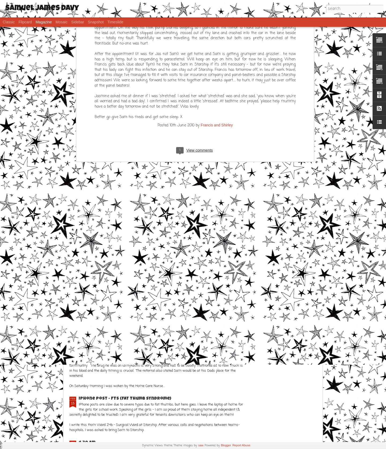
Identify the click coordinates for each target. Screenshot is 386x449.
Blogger (226, 445)
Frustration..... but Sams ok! (112, 350)
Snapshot (96, 22)
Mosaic (61, 22)
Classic (9, 22)
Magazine (44, 22)
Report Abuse (241, 445)
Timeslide (115, 22)
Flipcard (25, 22)
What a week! (154, 288)
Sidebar (77, 22)
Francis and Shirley (217, 37)
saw (200, 445)
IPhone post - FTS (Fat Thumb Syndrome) (125, 399)
